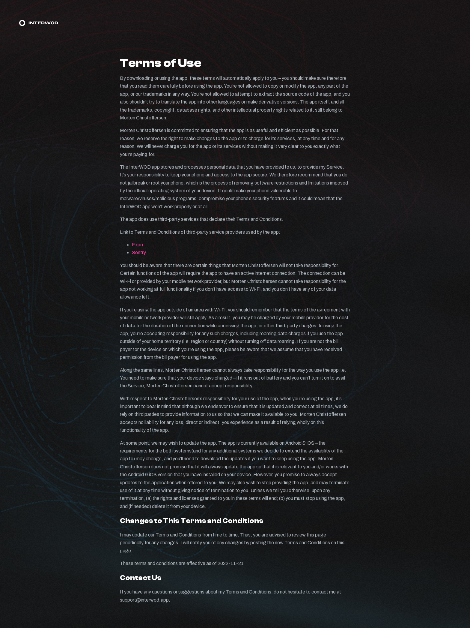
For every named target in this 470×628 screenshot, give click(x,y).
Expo (137, 244)
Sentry (139, 252)
